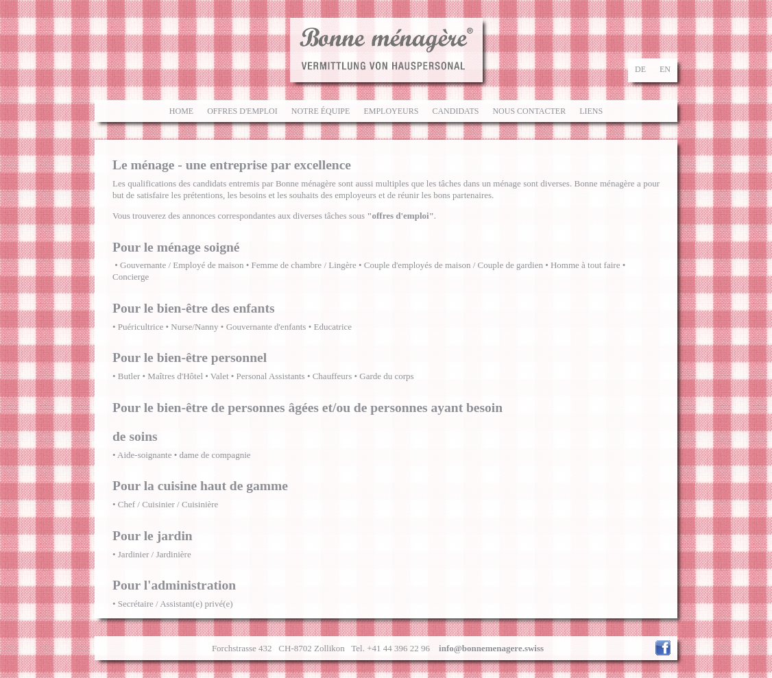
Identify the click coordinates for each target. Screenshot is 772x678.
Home (181, 111)
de (640, 69)
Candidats (455, 111)
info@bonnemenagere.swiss (491, 648)
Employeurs (390, 111)
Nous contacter (529, 111)
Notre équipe (320, 111)
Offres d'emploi (242, 111)
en (665, 69)
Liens (591, 111)
